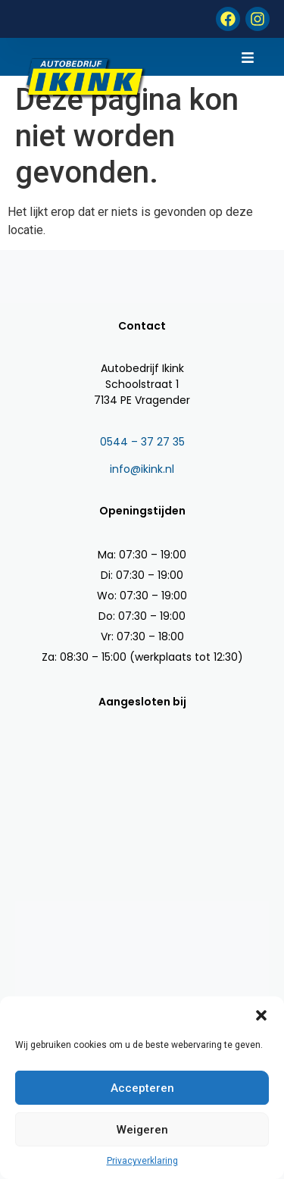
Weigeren (142, 1130)
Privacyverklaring (142, 1161)
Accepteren (142, 1088)
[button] (261, 1015)
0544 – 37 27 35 (142, 441)
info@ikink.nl (142, 469)
